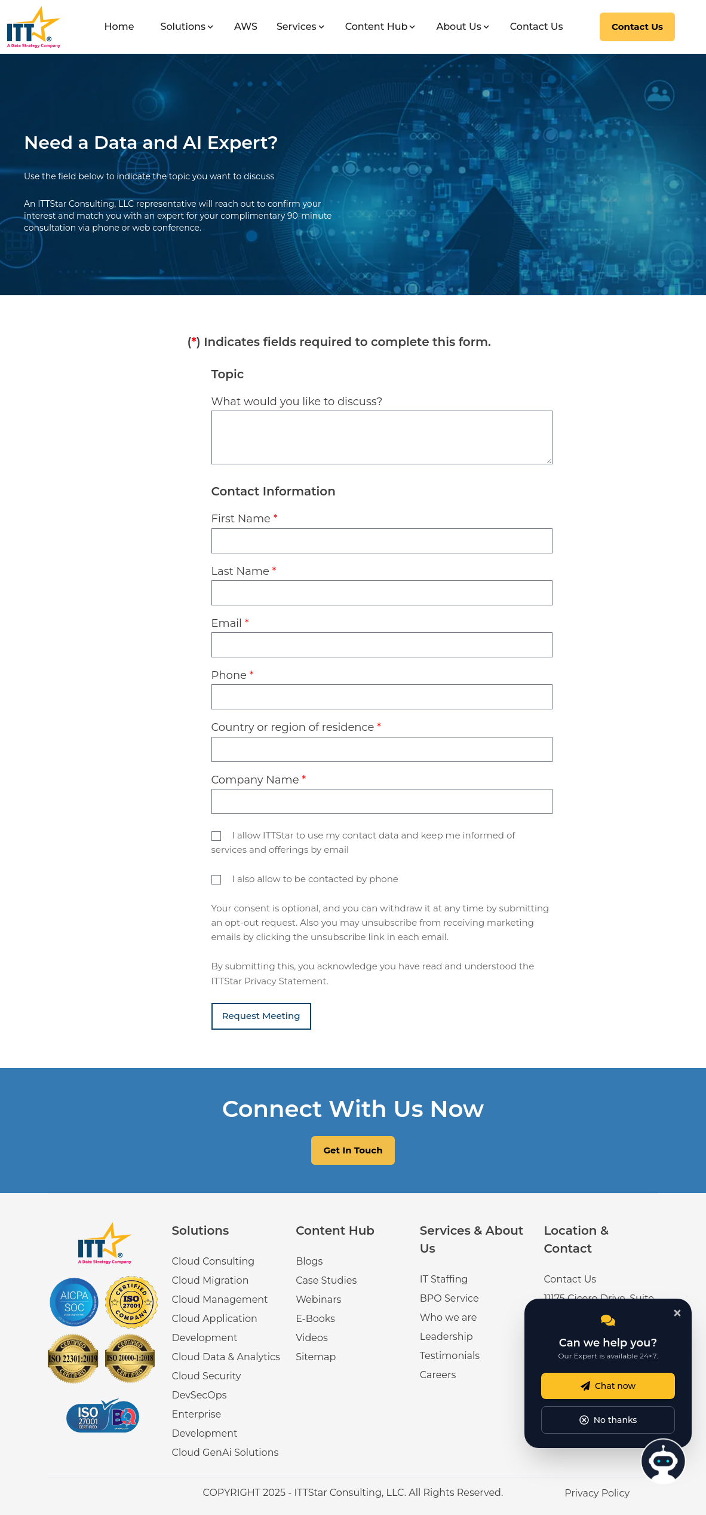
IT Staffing (444, 1279)
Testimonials (450, 1355)
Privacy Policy (597, 1493)
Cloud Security (206, 1376)
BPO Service (449, 1298)
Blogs (309, 1261)
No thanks (608, 1420)
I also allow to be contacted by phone (315, 878)
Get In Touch (352, 1150)
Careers (438, 1375)
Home (119, 26)
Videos (312, 1337)
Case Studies (326, 1280)
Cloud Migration (210, 1280)
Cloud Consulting (213, 1261)
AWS (245, 26)
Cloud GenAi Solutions (225, 1452)
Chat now (608, 1386)
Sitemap (316, 1357)
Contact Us (536, 26)
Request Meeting (261, 1015)
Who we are (448, 1317)
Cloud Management (220, 1299)
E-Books (315, 1318)
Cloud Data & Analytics (226, 1357)
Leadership (446, 1336)
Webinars (318, 1299)
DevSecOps (199, 1395)
